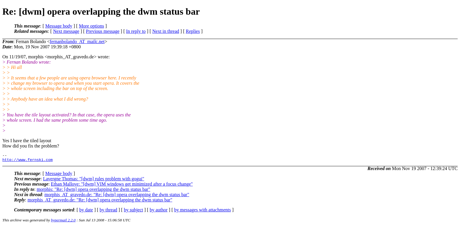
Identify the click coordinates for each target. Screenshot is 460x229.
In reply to (136, 31)
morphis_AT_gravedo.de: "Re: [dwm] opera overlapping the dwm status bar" (117, 196)
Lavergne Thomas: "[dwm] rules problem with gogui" (93, 180)
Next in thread (165, 31)
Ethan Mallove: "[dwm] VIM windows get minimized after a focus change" (122, 185)
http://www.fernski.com (27, 161)
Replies (193, 31)
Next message (66, 31)
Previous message (102, 31)
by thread (108, 211)
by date (86, 211)
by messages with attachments (202, 211)
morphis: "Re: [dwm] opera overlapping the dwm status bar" (93, 191)
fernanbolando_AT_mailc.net (77, 41)
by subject (133, 211)
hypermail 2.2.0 (63, 222)
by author (159, 211)
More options (91, 25)
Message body (58, 25)
